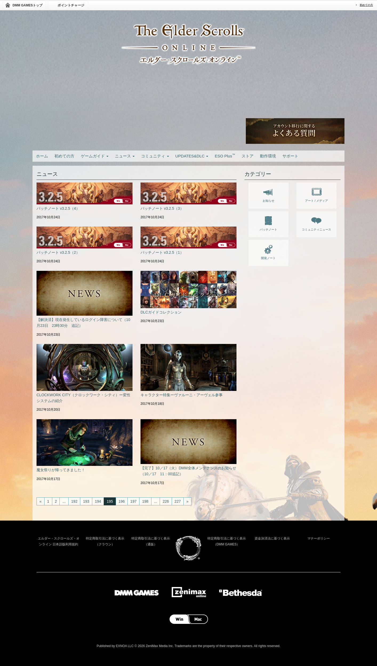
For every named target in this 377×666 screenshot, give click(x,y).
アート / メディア (316, 193)
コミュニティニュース (316, 222)
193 (86, 501)
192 (74, 501)
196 (122, 501)
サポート (290, 156)
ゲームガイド (95, 156)
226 (166, 501)
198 (145, 501)
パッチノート (268, 222)
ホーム (42, 156)
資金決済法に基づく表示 (272, 538)
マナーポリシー (318, 538)
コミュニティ (155, 156)
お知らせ (268, 193)
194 (98, 501)
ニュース (125, 156)
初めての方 (366, 4)
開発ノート (268, 251)
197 (133, 501)
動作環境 (268, 156)
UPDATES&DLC (191, 156)
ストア (248, 156)
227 (178, 501)
